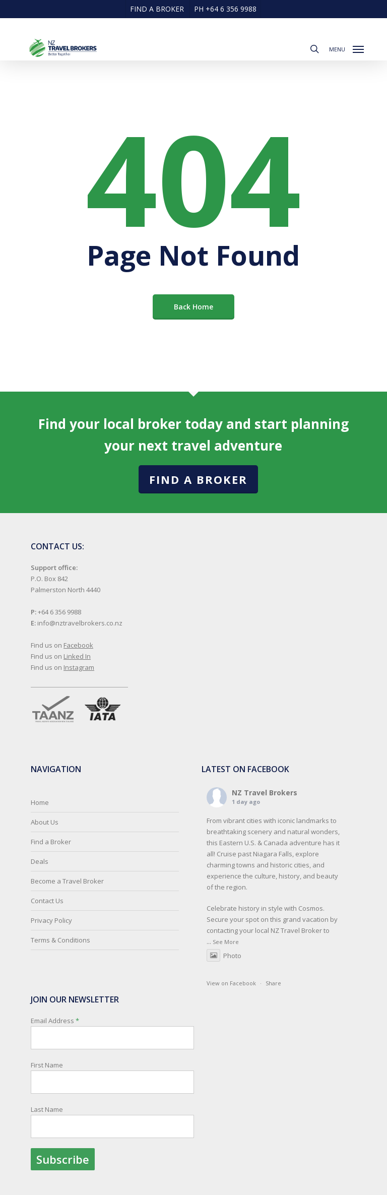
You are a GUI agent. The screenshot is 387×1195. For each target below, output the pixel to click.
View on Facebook (231, 983)
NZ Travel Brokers (264, 792)
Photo (224, 955)
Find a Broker (198, 479)
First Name (47, 1065)
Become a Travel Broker (67, 881)
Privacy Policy (51, 920)
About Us (44, 822)
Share (273, 983)
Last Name (47, 1109)
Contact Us (47, 900)
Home (40, 802)
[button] (346, 48)
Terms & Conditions (60, 940)
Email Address (112, 1093)
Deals (39, 861)
